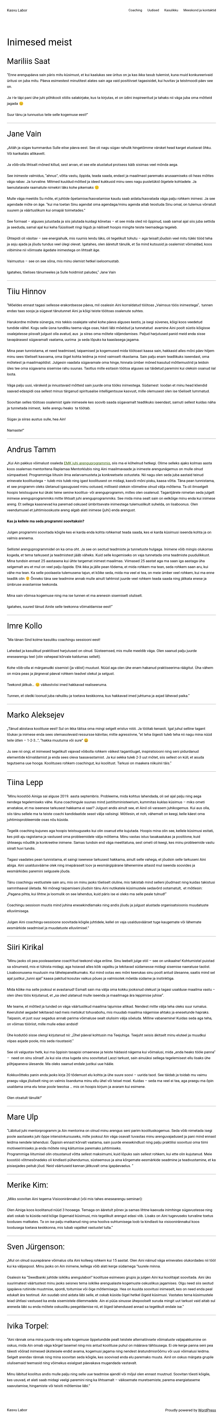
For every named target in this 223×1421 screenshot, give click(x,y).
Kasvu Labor (17, 10)
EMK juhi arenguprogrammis (87, 463)
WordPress (207, 1410)
